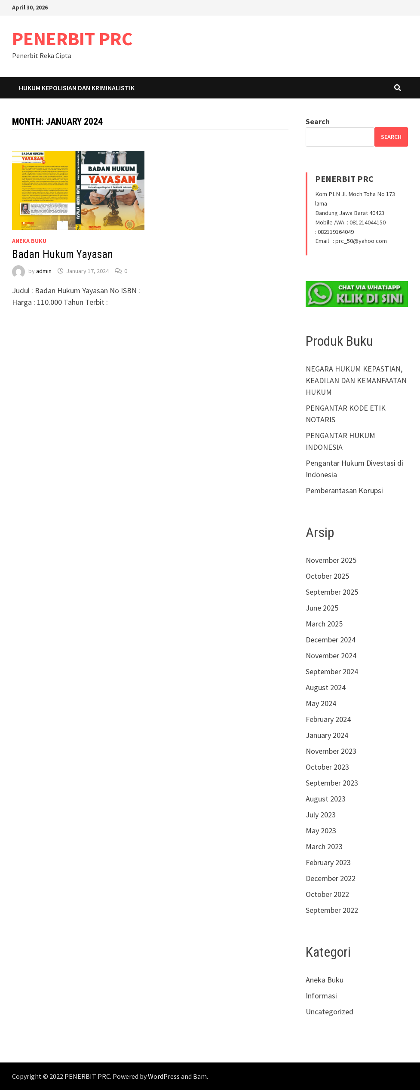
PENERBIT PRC (72, 38)
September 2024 (332, 671)
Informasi (321, 996)
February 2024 (328, 719)
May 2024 (321, 703)
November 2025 (331, 560)
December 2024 (331, 640)
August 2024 (326, 687)
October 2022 (327, 894)
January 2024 (327, 735)
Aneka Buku (29, 241)
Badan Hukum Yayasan (62, 254)
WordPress (164, 1076)
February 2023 (328, 862)
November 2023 (331, 751)
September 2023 (332, 783)
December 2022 (331, 878)
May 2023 (321, 830)
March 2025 (324, 624)
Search (318, 121)
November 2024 (331, 655)
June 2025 (322, 608)
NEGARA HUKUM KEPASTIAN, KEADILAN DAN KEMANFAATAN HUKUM (356, 380)
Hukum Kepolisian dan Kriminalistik (77, 87)
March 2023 (324, 846)
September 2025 (332, 592)
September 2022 (332, 910)
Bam (200, 1076)
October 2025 (327, 576)
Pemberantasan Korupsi (344, 490)
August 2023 (326, 799)
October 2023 (327, 767)
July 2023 (321, 815)
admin (44, 271)
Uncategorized (329, 1011)
